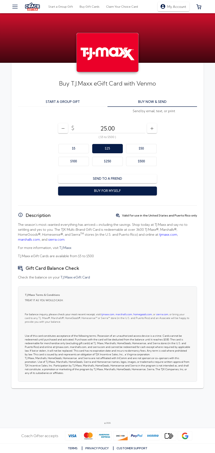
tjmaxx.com (168, 234)
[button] (199, 7)
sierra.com (56, 239)
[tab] (89, 6)
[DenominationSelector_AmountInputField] (107, 128)
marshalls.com (29, 239)
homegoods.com (142, 314)
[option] (73, 148)
